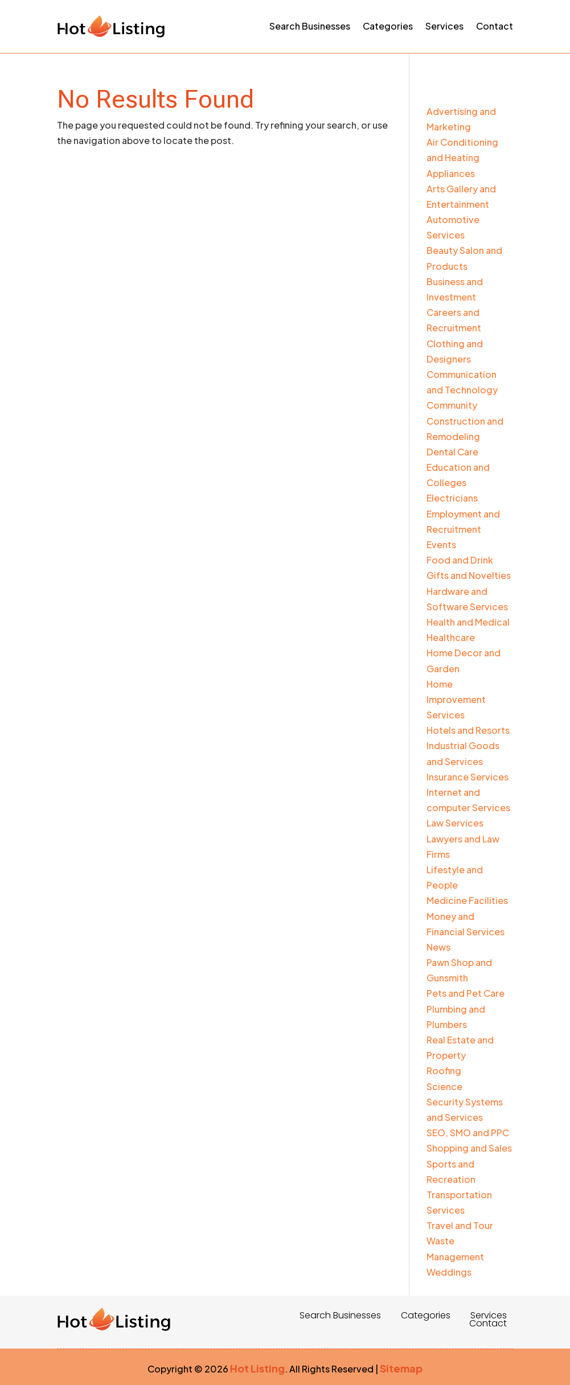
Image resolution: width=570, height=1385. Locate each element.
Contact (494, 26)
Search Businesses (309, 26)
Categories (388, 26)
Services (444, 26)
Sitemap (401, 1368)
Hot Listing (257, 1368)
